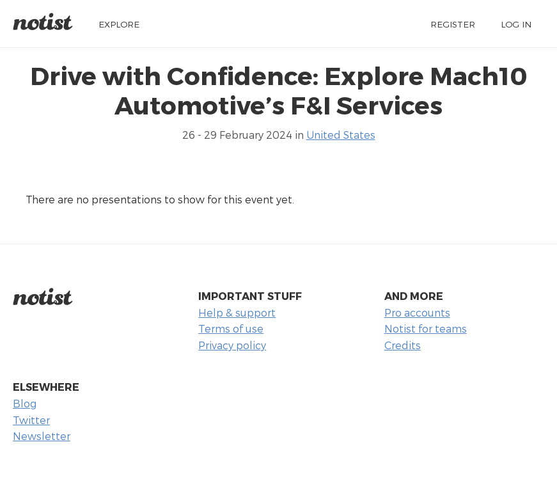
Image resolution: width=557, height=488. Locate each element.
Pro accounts (417, 312)
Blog (24, 403)
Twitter (31, 420)
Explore (118, 24)
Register (452, 24)
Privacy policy (232, 345)
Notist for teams (425, 328)
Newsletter (41, 436)
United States (340, 135)
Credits (402, 345)
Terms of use (230, 328)
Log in (516, 24)
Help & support (237, 312)
